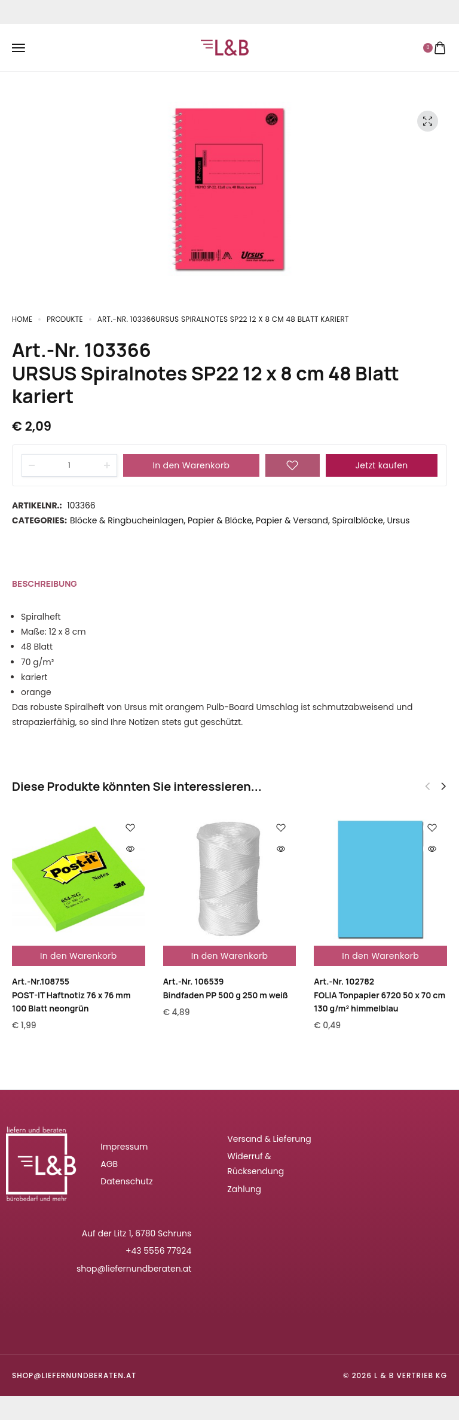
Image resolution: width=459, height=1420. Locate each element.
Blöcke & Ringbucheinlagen (127, 520)
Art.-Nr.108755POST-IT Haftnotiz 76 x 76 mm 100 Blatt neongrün (71, 995)
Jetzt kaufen (382, 465)
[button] (443, 786)
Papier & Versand (292, 520)
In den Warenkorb (191, 465)
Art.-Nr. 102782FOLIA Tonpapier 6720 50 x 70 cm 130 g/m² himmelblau (379, 995)
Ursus (398, 520)
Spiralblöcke (357, 520)
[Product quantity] (69, 465)
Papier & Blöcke (220, 520)
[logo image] (225, 47)
